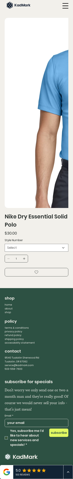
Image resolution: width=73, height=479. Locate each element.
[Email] (35, 423)
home (8, 304)
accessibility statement (20, 342)
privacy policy (13, 331)
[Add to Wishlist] (36, 272)
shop (8, 312)
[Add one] (24, 258)
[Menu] (65, 6)
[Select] (36, 248)
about (9, 308)
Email (9, 415)
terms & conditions (17, 327)
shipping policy (14, 339)
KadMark (22, 5)
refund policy (13, 335)
